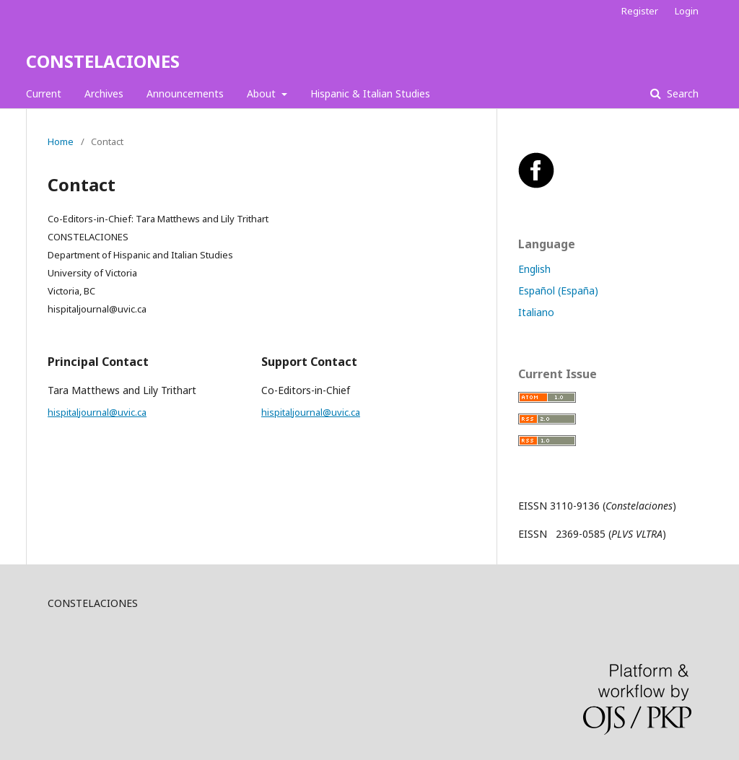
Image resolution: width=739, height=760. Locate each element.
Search (681, 93)
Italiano (536, 312)
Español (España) (558, 290)
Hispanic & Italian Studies (370, 93)
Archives (103, 93)
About (263, 93)
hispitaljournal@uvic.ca (97, 412)
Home (61, 141)
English (534, 269)
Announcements (185, 93)
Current (43, 93)
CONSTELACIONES (103, 61)
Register (639, 10)
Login (687, 10)
